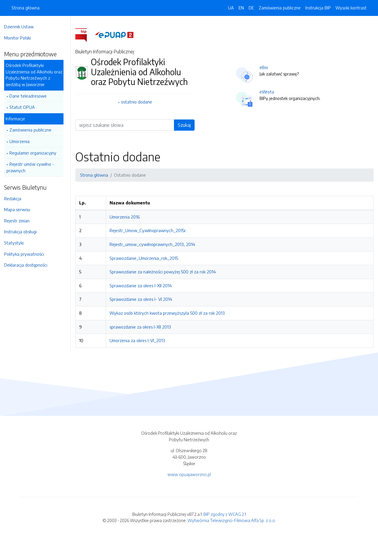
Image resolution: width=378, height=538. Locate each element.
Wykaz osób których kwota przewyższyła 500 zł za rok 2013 (169, 313)
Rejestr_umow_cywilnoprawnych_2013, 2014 (155, 244)
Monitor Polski (20, 37)
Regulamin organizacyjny (35, 152)
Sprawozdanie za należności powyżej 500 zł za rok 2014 (165, 271)
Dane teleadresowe (31, 96)
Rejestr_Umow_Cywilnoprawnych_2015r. (150, 230)
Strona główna (26, 7)
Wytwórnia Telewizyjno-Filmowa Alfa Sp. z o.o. (232, 520)
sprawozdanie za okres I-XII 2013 (143, 326)
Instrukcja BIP (318, 7)
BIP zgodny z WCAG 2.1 (224, 514)
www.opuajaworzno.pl (189, 474)
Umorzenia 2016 (127, 216)
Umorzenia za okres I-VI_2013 (140, 340)
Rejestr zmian (19, 220)
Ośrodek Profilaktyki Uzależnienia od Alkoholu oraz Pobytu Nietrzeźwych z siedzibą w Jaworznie (37, 75)
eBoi (265, 67)
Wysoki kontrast (350, 7)
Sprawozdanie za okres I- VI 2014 (143, 299)
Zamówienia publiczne (33, 129)
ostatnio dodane (138, 101)
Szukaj (185, 125)
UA (231, 7)
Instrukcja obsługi (23, 231)
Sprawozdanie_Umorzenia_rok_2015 (146, 258)
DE (251, 7)
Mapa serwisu (20, 209)
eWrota (268, 91)
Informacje (18, 118)
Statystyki (17, 242)
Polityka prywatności (27, 254)
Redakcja (15, 198)
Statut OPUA (25, 107)
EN (241, 7)
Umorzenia (22, 141)
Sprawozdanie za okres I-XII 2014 (143, 285)
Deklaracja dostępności (28, 265)
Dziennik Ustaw (22, 26)
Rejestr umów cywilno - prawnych (33, 167)
